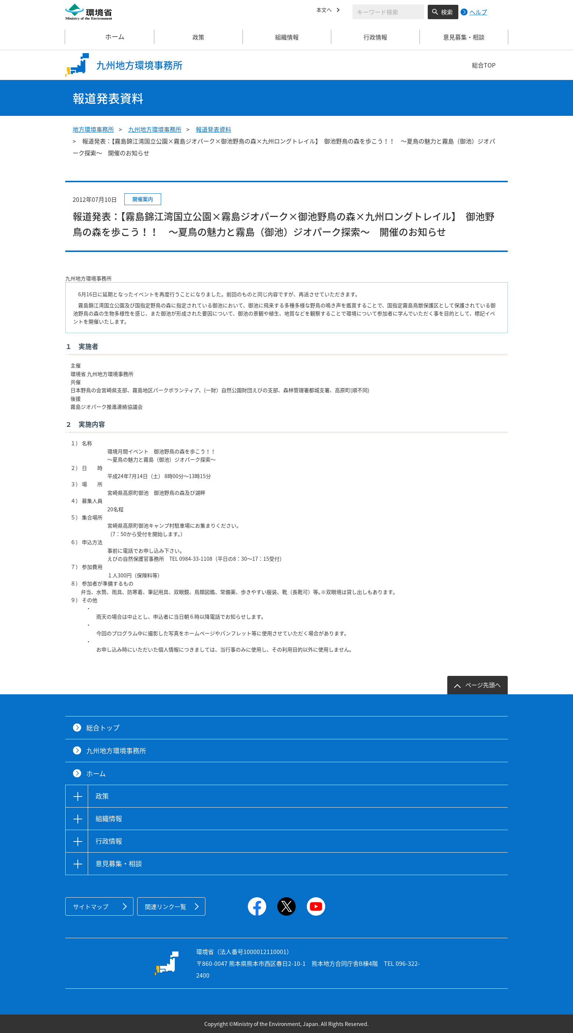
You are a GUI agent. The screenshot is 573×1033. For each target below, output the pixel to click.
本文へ (325, 10)
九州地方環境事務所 (154, 129)
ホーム (110, 36)
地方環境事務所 (93, 129)
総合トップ (102, 728)
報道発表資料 (213, 129)
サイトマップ (90, 906)
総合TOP (484, 65)
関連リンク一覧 (165, 906)
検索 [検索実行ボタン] (447, 11)
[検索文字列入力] (388, 11)
